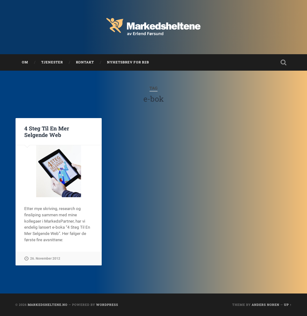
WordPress (107, 305)
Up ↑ (287, 305)
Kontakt (85, 62)
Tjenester (52, 62)
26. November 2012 (45, 258)
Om (25, 62)
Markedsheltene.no (47, 305)
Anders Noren (265, 305)
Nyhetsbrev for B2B (128, 62)
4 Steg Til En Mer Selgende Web (46, 131)
